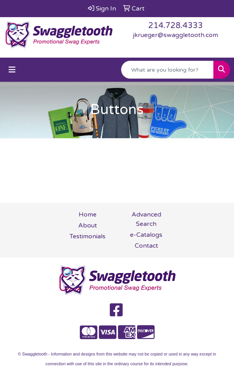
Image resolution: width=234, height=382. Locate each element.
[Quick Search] (167, 70)
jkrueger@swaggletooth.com (175, 35)
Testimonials (88, 236)
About (87, 225)
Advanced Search (146, 219)
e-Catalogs (146, 235)
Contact (146, 246)
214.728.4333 (175, 25)
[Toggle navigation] (12, 70)
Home (88, 214)
